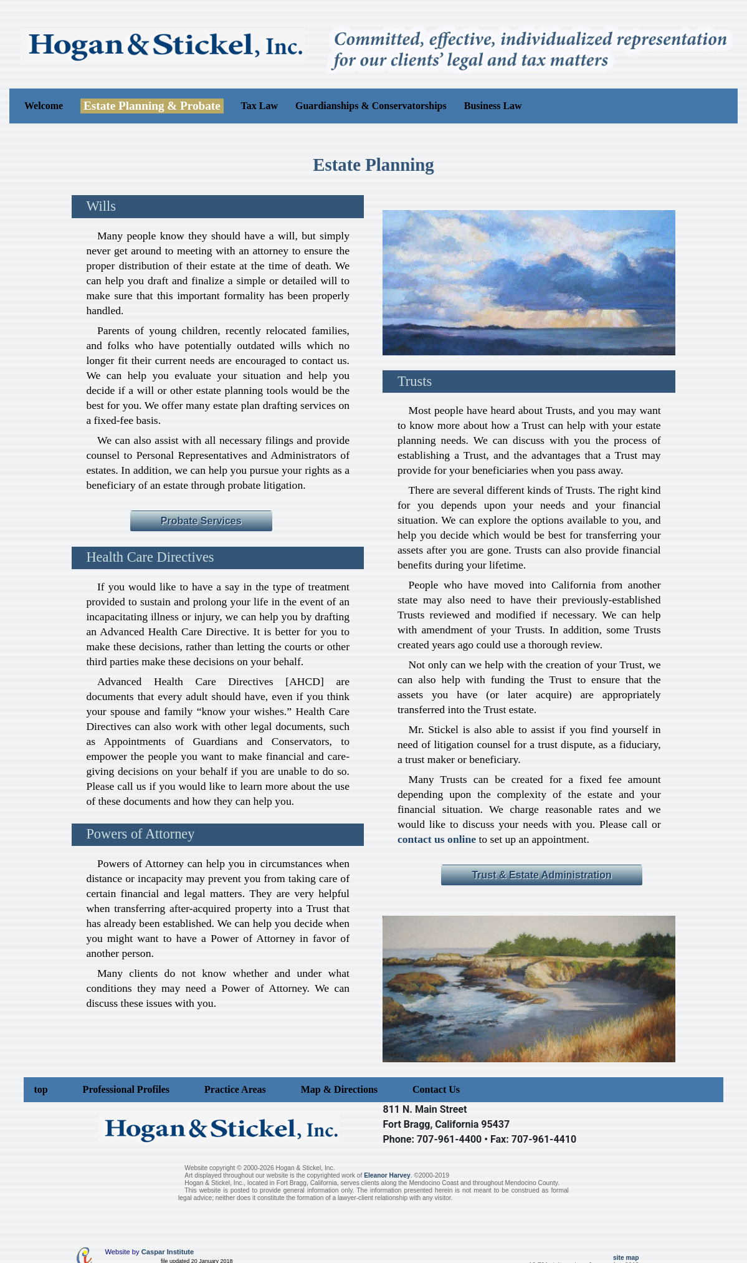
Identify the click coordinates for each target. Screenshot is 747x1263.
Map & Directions (339, 1089)
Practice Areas (235, 1089)
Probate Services (201, 521)
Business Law (493, 105)
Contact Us (436, 1089)
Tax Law (259, 105)
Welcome (43, 105)
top (40, 1089)
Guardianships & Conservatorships (371, 105)
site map (626, 1257)
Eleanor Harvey (387, 1175)
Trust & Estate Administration (541, 875)
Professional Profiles (126, 1089)
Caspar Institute (167, 1252)
